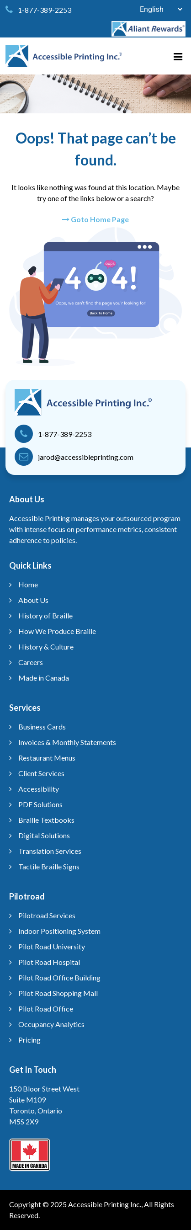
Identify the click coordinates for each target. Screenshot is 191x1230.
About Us (33, 600)
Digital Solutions (44, 835)
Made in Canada (43, 677)
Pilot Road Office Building (59, 977)
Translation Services (49, 851)
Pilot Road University (51, 946)
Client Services (41, 773)
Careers (30, 662)
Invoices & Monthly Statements (67, 742)
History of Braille (45, 615)
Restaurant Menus (46, 757)
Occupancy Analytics (51, 1024)
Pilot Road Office (45, 1008)
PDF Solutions (40, 804)
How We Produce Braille (57, 631)
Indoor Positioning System (59, 930)
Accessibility (38, 788)
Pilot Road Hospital (49, 962)
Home (28, 584)
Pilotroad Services (46, 915)
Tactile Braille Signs (49, 866)
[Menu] (182, 54)
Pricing (29, 1039)
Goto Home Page (95, 219)
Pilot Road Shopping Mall (58, 993)
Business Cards (42, 726)
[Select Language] (156, 9)
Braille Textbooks (46, 819)
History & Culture (46, 646)
